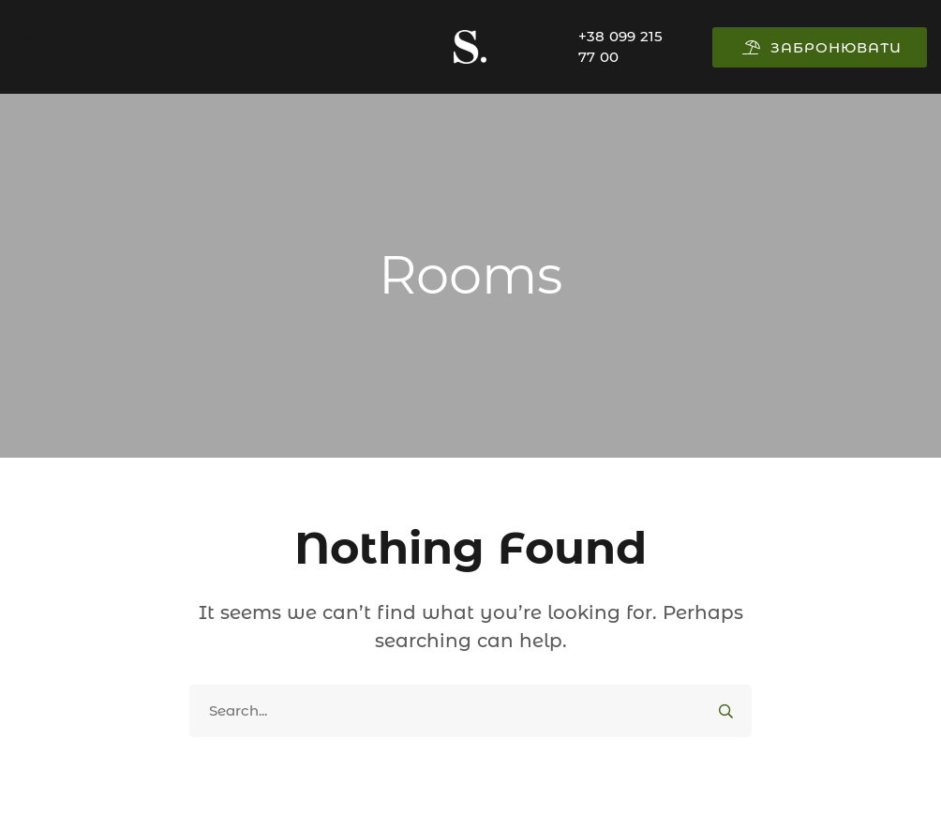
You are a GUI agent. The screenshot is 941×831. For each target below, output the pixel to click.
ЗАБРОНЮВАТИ (822, 47)
